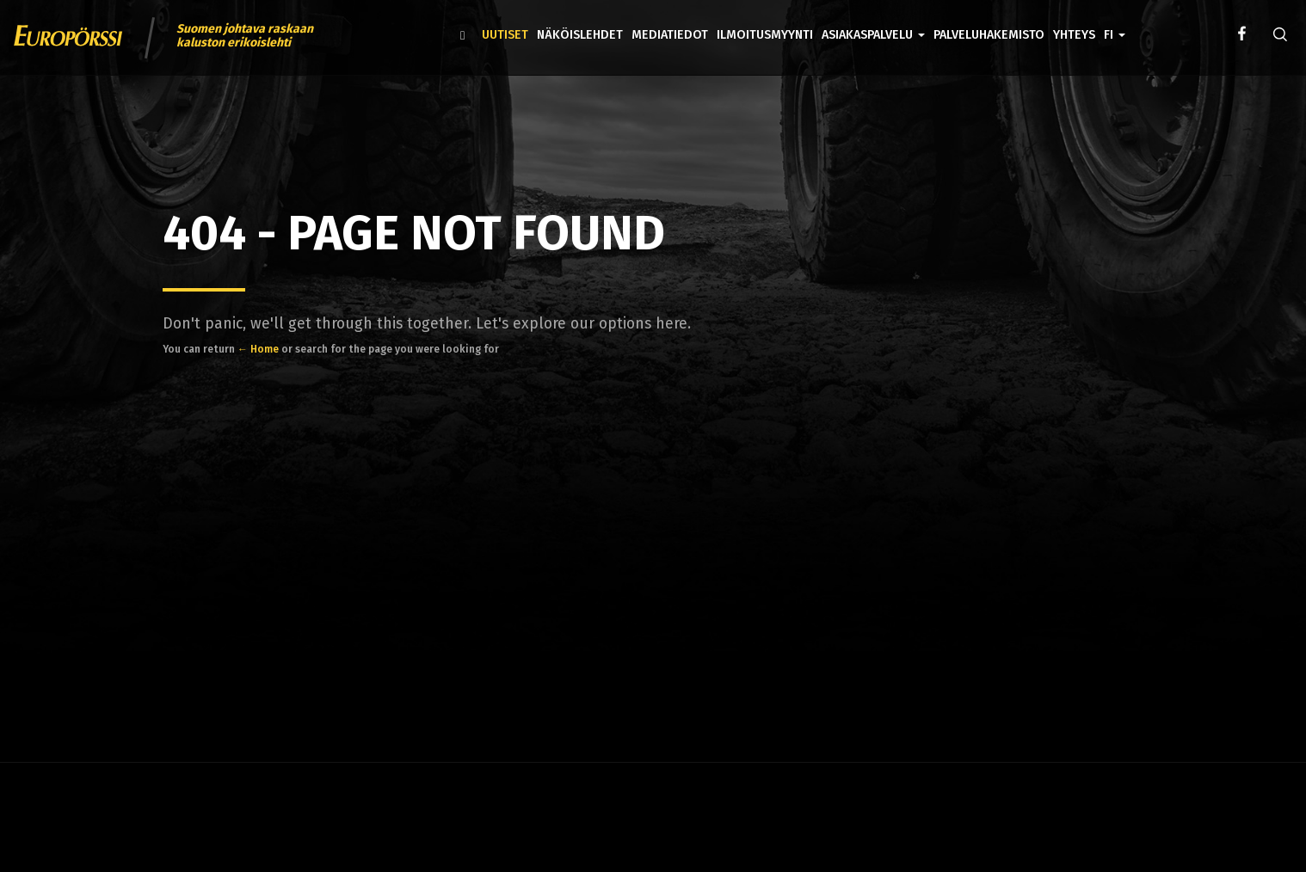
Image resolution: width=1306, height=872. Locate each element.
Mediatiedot (669, 35)
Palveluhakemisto (988, 35)
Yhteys (1074, 35)
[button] (1115, 22)
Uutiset (505, 35)
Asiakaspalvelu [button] (873, 35)
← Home (258, 349)
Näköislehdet (580, 35)
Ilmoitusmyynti (765, 35)
